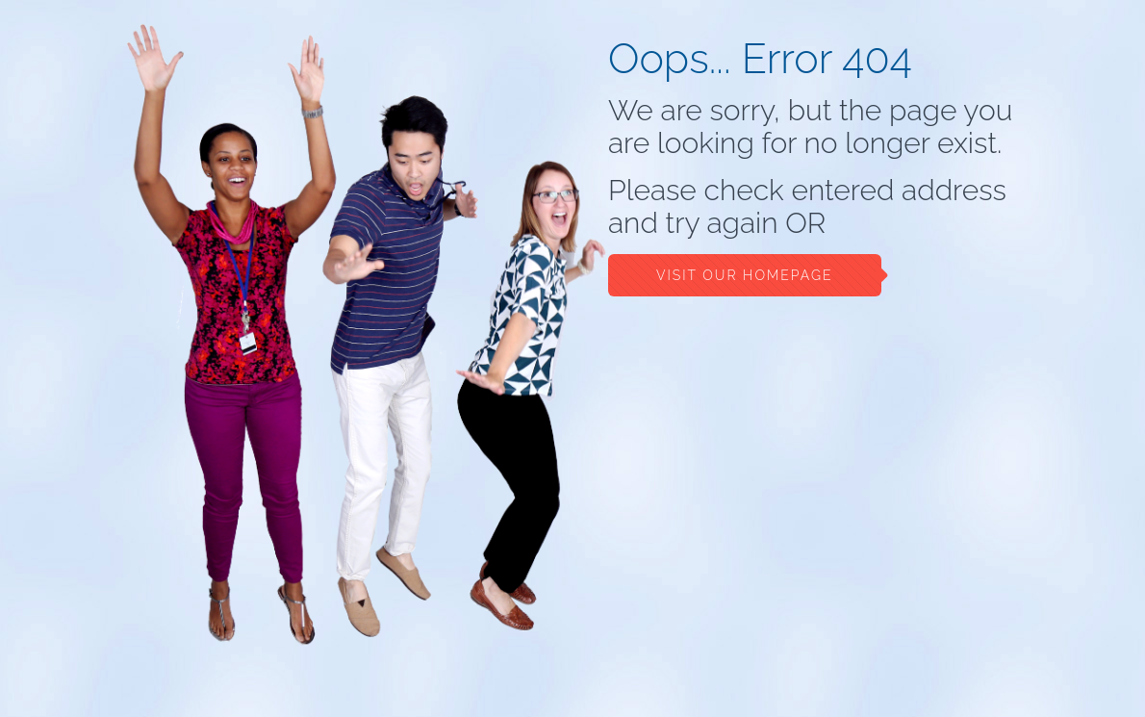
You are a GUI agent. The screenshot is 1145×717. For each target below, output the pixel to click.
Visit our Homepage (744, 275)
